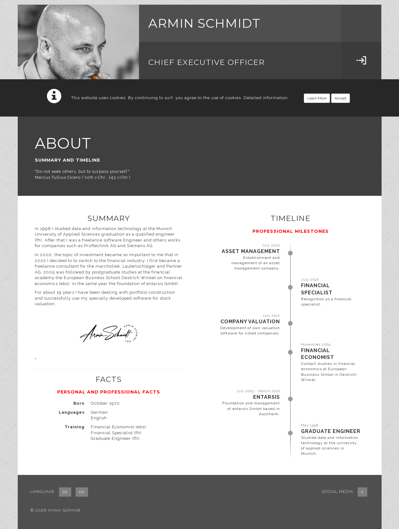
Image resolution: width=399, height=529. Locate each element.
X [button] (362, 492)
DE (65, 492)
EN (82, 492)
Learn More (317, 98)
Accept (340, 98)
